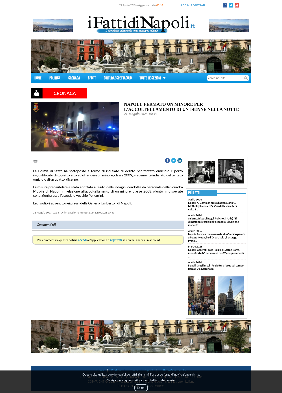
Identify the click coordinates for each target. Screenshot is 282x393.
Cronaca (133, 370)
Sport (149, 370)
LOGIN (185, 5)
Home (100, 370)
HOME (37, 79)
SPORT (92, 79)
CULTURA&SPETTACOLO (118, 79)
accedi (82, 240)
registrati (116, 240)
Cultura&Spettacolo (173, 370)
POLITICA (54, 79)
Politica (116, 370)
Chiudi (141, 387)
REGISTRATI (198, 5)
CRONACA (74, 79)
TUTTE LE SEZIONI (152, 79)
